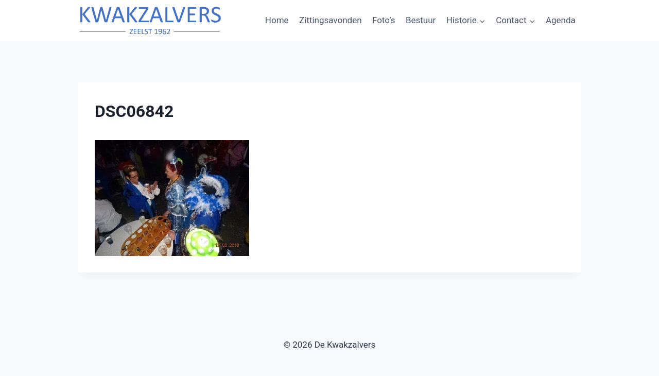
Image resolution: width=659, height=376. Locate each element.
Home (277, 20)
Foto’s (383, 20)
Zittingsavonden (330, 20)
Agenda (561, 20)
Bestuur (421, 20)
